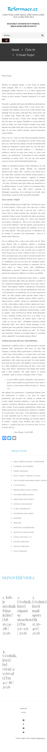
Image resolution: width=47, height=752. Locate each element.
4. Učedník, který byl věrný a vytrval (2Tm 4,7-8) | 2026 (8, 669)
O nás (23, 712)
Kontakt (23, 708)
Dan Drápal (7, 76)
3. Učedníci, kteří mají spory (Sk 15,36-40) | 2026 (38, 615)
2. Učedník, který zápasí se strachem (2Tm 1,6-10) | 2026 (23, 615)
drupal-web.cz (41, 738)
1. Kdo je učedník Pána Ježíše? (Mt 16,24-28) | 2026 (8, 615)
